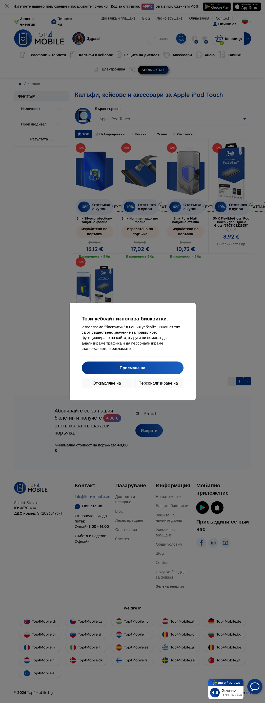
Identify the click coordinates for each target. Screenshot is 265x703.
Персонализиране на (158, 383)
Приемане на (132, 367)
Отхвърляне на (107, 383)
